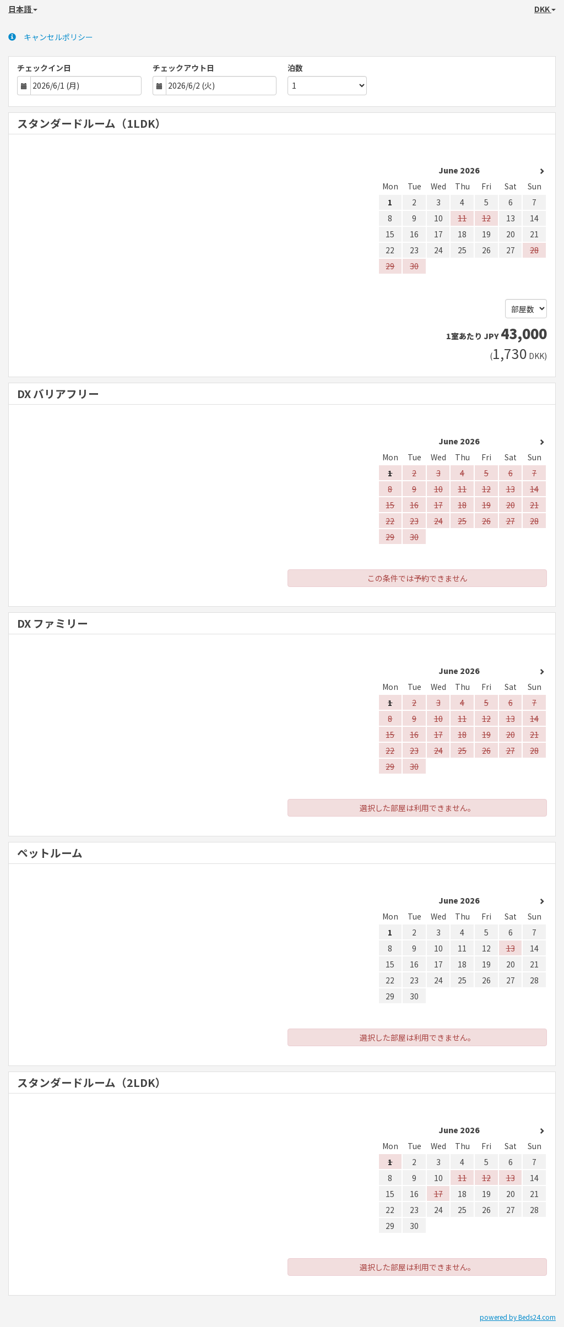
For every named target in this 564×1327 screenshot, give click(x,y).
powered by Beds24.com (518, 1316)
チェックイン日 (44, 67)
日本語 (22, 8)
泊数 (295, 67)
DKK (545, 8)
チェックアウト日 (183, 67)
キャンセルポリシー (50, 36)
